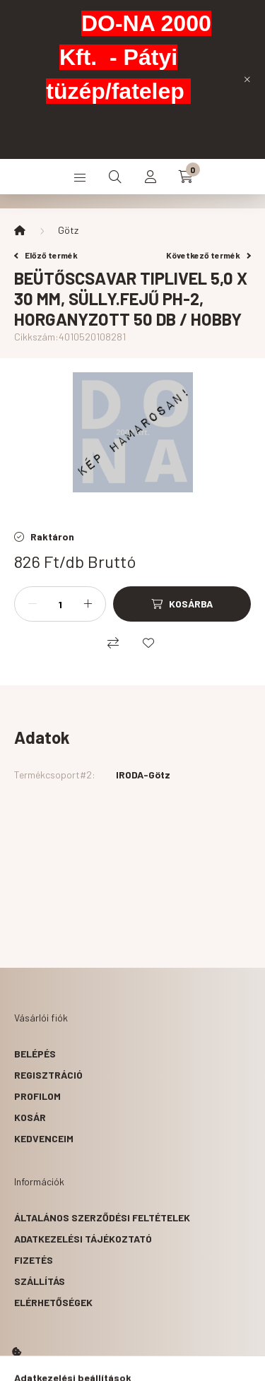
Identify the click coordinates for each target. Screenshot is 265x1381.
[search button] (115, 176)
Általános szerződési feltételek (102, 1217)
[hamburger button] (80, 176)
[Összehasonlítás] (113, 643)
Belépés (35, 1054)
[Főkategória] (19, 230)
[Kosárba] (182, 604)
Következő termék (208, 255)
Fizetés (33, 1260)
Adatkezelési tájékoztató (83, 1239)
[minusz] (32, 604)
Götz (68, 230)
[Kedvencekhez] (148, 643)
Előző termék (46, 255)
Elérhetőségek (53, 1302)
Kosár (30, 1117)
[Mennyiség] (60, 604)
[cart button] (186, 176)
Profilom (37, 1096)
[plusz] (87, 604)
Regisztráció (48, 1075)
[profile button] (150, 176)
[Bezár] (247, 79)
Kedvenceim (43, 1138)
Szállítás (39, 1281)
